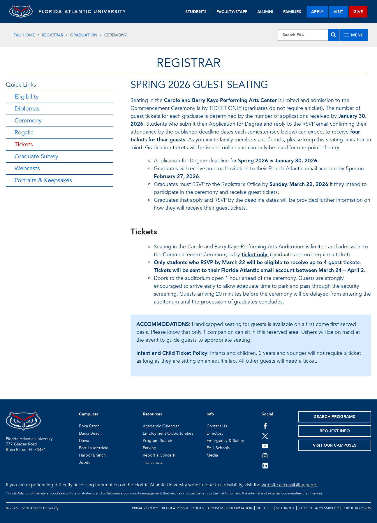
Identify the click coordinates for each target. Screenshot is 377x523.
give (358, 12)
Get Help (264, 508)
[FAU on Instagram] (265, 456)
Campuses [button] (88, 414)
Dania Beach (90, 433)
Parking (149, 448)
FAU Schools (218, 448)
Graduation (83, 35)
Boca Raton (89, 426)
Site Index (285, 508)
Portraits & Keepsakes (43, 180)
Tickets (24, 144)
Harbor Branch (92, 455)
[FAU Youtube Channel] (265, 446)
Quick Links (21, 85)
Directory (215, 433)
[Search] (333, 35)
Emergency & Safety (225, 440)
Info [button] (210, 414)
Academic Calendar (161, 426)
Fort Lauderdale (93, 448)
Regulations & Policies (183, 508)
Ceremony (28, 120)
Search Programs (334, 417)
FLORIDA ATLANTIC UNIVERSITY (82, 11)
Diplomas (27, 109)
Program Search (157, 440)
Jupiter (85, 462)
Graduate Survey (36, 156)
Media (212, 455)
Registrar (52, 35)
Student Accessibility (318, 508)
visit (338, 12)
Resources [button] (152, 414)
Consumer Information (230, 508)
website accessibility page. (289, 485)
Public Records (357, 508)
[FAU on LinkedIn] (265, 465)
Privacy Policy (145, 508)
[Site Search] (308, 35)
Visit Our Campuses (334, 445)
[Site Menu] (353, 35)
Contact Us (217, 426)
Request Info (335, 431)
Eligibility (27, 97)
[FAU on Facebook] (265, 426)
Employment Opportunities (168, 433)
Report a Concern (159, 455)
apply (317, 12)
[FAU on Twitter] (265, 436)
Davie (84, 440)
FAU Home (24, 35)
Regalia (24, 132)
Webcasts (27, 168)
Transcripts (153, 462)
